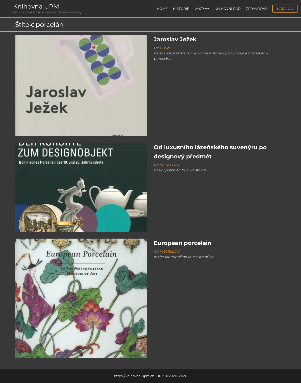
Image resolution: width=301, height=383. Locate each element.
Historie (181, 9)
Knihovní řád (227, 9)
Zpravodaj (256, 9)
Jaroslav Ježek (175, 39)
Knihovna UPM (36, 6)
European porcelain (183, 242)
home (162, 9)
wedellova (170, 165)
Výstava (202, 9)
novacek (168, 48)
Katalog (285, 9)
